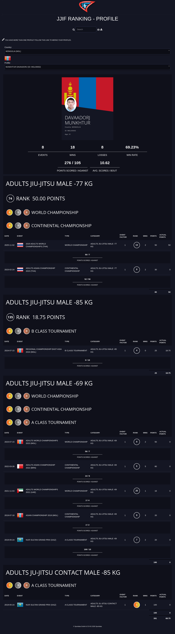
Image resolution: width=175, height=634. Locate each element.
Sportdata (99, 630)
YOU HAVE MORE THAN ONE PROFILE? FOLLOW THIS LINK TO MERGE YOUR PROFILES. (36, 40)
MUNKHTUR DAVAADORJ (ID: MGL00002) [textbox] (23, 67)
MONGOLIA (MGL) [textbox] (13, 51)
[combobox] (87, 52)
